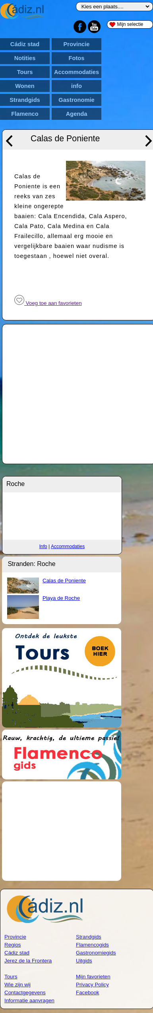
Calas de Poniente (64, 581)
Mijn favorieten (93, 977)
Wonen (25, 86)
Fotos (77, 58)
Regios (12, 945)
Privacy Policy (92, 985)
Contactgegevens (25, 992)
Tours (25, 72)
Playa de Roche (61, 598)
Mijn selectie (126, 24)
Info (43, 546)
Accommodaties (76, 72)
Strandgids (25, 100)
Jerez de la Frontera (28, 961)
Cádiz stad (24, 44)
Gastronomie (76, 100)
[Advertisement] (61, 831)
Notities (25, 58)
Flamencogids (92, 945)
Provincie (77, 44)
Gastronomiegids (96, 953)
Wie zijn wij (17, 985)
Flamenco (24, 114)
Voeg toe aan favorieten (48, 303)
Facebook (87, 992)
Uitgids (84, 961)
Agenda (76, 114)
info (76, 86)
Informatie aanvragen (29, 1000)
